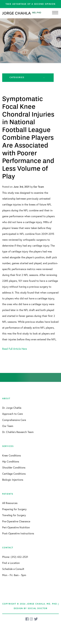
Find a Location (11, 563)
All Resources (9, 503)
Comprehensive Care (14, 420)
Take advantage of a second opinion (30, 4)
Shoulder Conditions (13, 467)
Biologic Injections (12, 479)
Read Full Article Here (14, 348)
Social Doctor (37, 608)
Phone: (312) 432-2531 (15, 557)
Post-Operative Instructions (18, 533)
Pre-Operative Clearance (16, 521)
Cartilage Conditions (14, 473)
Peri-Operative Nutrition (16, 527)
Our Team (7, 426)
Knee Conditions (11, 455)
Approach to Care (12, 413)
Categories (17, 77)
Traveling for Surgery (14, 515)
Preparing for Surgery (14, 509)
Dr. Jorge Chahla (11, 407)
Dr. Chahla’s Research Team (18, 432)
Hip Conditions (10, 461)
